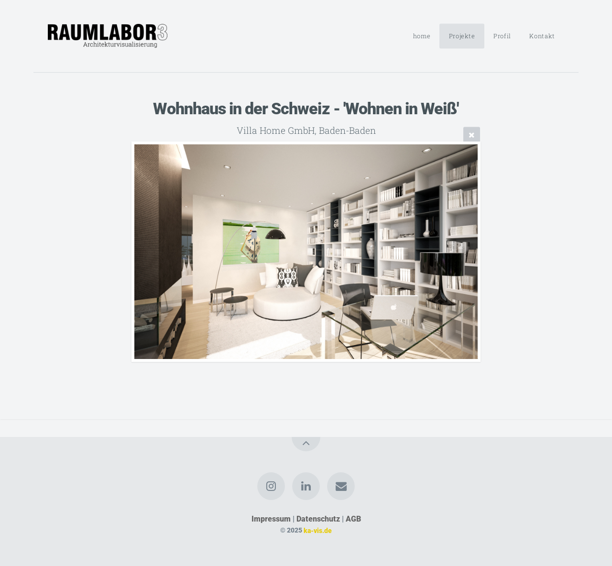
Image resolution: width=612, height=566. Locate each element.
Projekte (462, 36)
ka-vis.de (318, 530)
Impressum (271, 518)
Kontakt (542, 36)
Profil (502, 36)
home (422, 36)
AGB (353, 518)
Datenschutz (318, 518)
